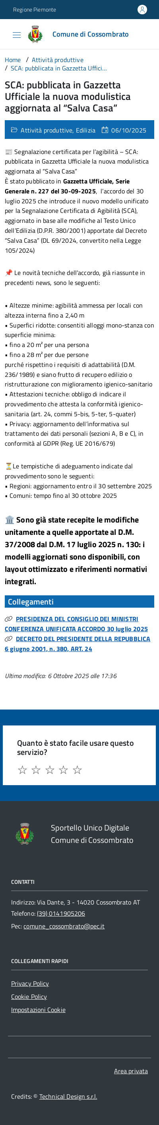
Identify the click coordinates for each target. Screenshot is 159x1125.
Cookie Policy (29, 996)
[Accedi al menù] (6, 33)
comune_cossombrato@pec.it (64, 926)
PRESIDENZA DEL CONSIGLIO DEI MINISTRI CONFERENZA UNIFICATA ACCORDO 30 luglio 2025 (76, 624)
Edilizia (85, 130)
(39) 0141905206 (61, 913)
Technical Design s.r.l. (68, 1096)
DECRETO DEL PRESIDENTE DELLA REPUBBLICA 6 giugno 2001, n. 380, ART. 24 (77, 643)
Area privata (131, 1071)
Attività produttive (46, 130)
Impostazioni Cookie (38, 1009)
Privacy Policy (30, 983)
